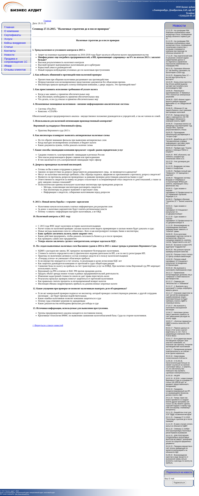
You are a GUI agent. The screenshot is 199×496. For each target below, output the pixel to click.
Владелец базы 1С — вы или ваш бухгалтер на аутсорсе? (178, 77)
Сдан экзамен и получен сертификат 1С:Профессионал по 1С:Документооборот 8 (179, 220)
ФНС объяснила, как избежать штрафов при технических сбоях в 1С (178, 157)
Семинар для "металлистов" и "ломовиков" (177, 282)
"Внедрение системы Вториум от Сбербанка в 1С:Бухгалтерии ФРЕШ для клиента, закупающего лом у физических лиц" (178, 182)
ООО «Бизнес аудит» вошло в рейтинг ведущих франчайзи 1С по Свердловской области (178, 102)
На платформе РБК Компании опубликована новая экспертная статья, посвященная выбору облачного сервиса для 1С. (179, 34)
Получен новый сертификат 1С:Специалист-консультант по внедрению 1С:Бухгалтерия (177, 262)
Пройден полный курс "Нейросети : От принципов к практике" (178, 173)
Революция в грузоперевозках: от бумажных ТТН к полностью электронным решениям (178, 94)
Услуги (8, 38)
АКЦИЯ (177, 376)
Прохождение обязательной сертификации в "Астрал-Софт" (178, 134)
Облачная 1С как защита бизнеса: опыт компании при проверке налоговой (178, 110)
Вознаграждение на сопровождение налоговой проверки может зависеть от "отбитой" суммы (177, 228)
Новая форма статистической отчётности (176, 357)
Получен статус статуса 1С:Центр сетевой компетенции (179, 255)
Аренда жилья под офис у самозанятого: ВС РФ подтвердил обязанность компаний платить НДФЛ (177, 118)
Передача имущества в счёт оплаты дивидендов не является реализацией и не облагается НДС (179, 449)
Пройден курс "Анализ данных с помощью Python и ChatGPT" (178, 150)
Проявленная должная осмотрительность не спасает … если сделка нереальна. (179, 351)
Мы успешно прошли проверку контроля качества (178, 251)
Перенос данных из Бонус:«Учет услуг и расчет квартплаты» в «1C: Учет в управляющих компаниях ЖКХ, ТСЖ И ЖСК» (178, 332)
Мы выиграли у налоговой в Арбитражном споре (179, 269)
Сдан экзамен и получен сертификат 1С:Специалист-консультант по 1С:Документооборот (177, 210)
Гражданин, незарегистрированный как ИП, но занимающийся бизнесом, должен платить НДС (178, 392)
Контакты (10, 50)
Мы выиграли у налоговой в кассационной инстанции (176, 308)
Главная (47, 21)
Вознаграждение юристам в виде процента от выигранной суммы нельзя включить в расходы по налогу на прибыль (179, 459)
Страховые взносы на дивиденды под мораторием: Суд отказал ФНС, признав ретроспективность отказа (179, 127)
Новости (9, 54)
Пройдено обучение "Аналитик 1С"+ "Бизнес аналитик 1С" (179, 201)
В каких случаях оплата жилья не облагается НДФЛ (179, 425)
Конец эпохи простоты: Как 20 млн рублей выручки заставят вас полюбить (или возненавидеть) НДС (179, 85)
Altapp (8, 65)
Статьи (8, 46)
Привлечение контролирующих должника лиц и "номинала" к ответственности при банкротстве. (179, 276)
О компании (11, 31)
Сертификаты (12, 35)
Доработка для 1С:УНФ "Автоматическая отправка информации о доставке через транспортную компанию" (179, 142)
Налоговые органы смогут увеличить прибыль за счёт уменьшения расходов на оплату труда (178, 315)
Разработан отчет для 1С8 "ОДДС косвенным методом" (179, 413)
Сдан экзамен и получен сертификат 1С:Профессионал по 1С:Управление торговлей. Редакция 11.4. (179, 192)
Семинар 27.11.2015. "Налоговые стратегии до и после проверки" (179, 419)
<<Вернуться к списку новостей (47, 325)
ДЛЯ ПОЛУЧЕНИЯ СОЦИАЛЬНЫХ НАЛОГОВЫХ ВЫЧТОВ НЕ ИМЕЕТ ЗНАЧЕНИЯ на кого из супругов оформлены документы (179, 439)
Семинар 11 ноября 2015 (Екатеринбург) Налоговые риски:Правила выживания (178, 431)
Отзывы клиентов (15, 69)
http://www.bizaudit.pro (22, 494)
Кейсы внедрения (15, 42)
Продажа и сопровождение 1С (15, 60)
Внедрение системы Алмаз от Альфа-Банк (178, 167)
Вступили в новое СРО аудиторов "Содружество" (179, 246)
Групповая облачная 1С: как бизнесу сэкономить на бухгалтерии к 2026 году (178, 71)
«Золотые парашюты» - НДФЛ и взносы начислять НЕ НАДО (179, 323)
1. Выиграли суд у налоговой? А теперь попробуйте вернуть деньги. (179, 288)
